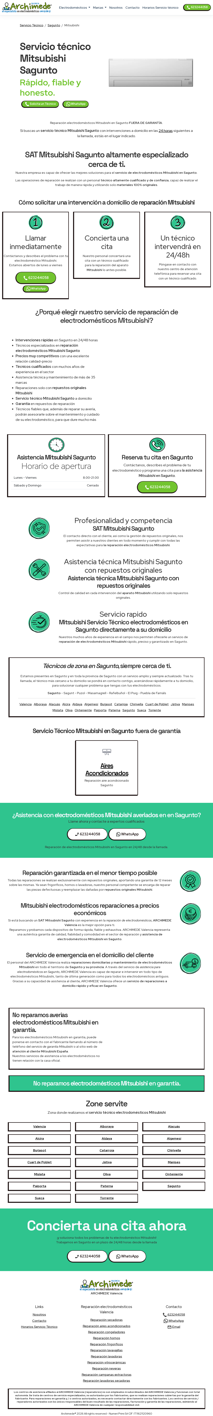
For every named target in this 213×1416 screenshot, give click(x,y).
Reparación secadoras (106, 1320)
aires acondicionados (106, 769)
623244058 (197, 7)
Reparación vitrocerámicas (106, 1362)
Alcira (66, 704)
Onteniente (83, 710)
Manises (188, 704)
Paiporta (100, 710)
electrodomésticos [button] (73, 7)
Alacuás (54, 704)
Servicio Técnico (31, 25)
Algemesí (91, 704)
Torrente (154, 710)
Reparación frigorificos (106, 1344)
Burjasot (106, 704)
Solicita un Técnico (40, 104)
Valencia (25, 704)
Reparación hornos (106, 1338)
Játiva (175, 704)
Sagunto (54, 25)
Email (173, 1327)
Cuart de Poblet (157, 704)
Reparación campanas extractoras (106, 1375)
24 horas (166, 130)
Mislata (58, 710)
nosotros (116, 7)
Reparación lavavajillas (106, 1350)
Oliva (69, 710)
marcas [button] (98, 7)
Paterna (114, 710)
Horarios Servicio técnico (160, 7)
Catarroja (121, 704)
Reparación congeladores (106, 1332)
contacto (132, 7)
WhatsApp (75, 104)
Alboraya (40, 704)
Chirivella (136, 704)
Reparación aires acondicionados (106, 1326)
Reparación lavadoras (106, 1356)
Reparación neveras (106, 1368)
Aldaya (77, 704)
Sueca (141, 710)
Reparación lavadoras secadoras (106, 1381)
